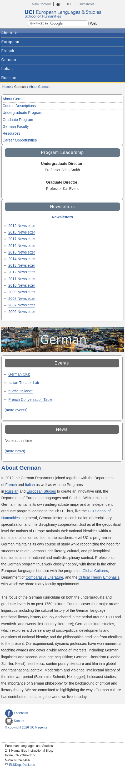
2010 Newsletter (21, 285)
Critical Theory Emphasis (98, 577)
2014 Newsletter (21, 259)
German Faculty (16, 126)
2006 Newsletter (21, 312)
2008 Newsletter (21, 298)
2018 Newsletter (21, 232)
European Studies (41, 491)
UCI (69, 4)
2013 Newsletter (21, 265)
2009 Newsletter (21, 292)
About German (39, 87)
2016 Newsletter (21, 246)
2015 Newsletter (21, 252)
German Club (19, 374)
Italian (7, 69)
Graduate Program (18, 120)
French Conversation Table (30, 399)
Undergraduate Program (22, 112)
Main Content (41, 4)
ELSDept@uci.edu (22, 765)
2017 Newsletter (21, 239)
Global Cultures (95, 571)
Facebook (16, 713)
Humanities (86, 4)
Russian (9, 77)
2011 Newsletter (21, 279)
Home (6, 87)
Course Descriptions (19, 106)
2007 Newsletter (21, 305)
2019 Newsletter (21, 226)
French (7, 51)
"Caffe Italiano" (20, 391)
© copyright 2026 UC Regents (26, 727)
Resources (11, 133)
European (10, 42)
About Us (10, 33)
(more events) (16, 410)
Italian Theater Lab (23, 383)
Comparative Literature (44, 577)
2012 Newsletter (21, 272)
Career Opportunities (20, 140)
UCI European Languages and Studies (62, 13)
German (8, 60)
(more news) (15, 451)
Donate (14, 721)
